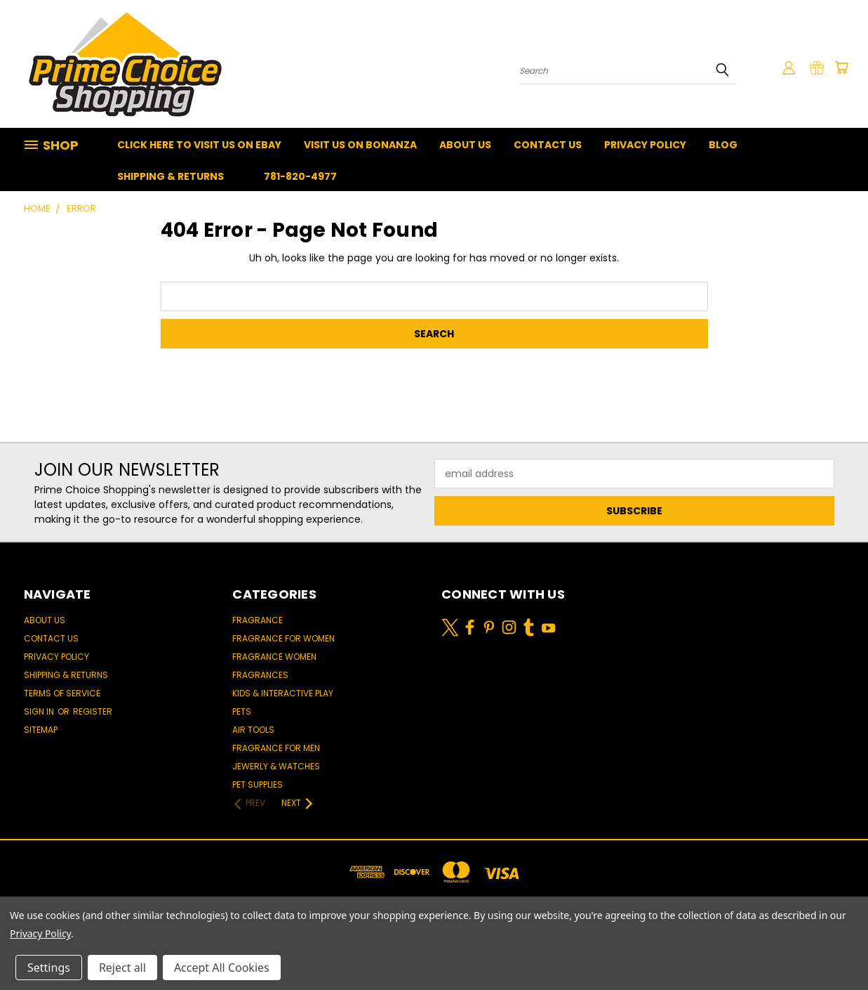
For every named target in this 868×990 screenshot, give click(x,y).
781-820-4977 (300, 176)
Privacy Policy (645, 145)
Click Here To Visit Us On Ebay (199, 145)
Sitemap (41, 730)
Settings (48, 967)
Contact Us (548, 145)
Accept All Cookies (221, 967)
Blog (723, 145)
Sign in (40, 711)
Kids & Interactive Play (282, 693)
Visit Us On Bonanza (360, 145)
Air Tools (253, 730)
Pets (241, 711)
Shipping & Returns (170, 176)
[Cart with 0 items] (841, 67)
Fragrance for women (283, 638)
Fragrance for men (276, 748)
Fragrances (260, 675)
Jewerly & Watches (276, 766)
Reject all (122, 967)
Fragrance (257, 620)
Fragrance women (274, 657)
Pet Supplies (257, 784)
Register (92, 711)
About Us (465, 145)
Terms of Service (62, 693)
